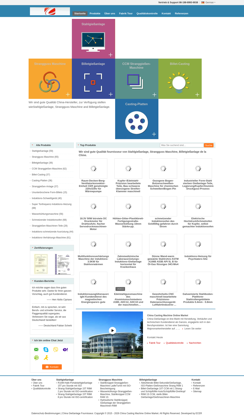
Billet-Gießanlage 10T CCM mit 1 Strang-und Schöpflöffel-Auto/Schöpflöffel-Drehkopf (163, 390)
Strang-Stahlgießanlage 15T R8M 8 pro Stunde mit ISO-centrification (75, 395)
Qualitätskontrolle (147, 13)
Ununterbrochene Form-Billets (47, 192)
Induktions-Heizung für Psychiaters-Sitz (198, 257)
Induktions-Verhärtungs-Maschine (49, 237)
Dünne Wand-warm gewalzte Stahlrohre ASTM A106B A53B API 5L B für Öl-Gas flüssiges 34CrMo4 (163, 260)
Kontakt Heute (155, 337)
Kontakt (166, 13)
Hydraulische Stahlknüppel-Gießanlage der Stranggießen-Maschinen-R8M (115, 403)
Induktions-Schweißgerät (44, 198)
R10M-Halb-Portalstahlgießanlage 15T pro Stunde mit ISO (75, 384)
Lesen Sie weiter (192, 328)
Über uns (109, 13)
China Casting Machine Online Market (167, 315)
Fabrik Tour (126, 13)
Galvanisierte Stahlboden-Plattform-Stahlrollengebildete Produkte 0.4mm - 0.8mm (198, 298)
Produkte (95, 13)
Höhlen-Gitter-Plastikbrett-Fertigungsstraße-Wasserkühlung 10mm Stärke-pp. (128, 222)
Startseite (80, 13)
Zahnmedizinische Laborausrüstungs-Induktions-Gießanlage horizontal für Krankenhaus (128, 261)
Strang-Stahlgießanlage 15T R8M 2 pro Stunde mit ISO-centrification (75, 390)
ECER (199, 413)
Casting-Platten (136, 104)
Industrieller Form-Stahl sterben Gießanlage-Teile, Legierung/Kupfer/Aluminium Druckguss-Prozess (198, 184)
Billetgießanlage (93, 63)
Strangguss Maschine (50, 63)
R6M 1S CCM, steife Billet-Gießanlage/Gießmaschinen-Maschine (160, 395)
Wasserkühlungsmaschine (45, 214)
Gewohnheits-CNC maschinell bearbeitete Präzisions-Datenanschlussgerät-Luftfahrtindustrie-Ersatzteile (163, 299)
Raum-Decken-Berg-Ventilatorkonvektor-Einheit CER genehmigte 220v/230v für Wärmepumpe (93, 186)
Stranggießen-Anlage (42, 186)
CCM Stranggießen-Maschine (47, 168)
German (210, 2)
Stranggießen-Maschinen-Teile (47, 225)
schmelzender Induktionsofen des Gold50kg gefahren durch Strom (163, 222)
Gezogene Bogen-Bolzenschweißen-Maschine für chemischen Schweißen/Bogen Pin (163, 184)
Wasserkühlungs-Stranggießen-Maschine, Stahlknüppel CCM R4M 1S (116, 394)
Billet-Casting (179, 63)
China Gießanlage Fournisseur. (78, 413)
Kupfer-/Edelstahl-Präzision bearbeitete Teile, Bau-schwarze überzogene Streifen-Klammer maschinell (128, 186)
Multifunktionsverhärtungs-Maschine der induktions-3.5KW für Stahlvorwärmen (93, 260)
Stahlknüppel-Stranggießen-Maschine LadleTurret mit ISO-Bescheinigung (115, 386)
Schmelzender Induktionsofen (47, 220)
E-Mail (196, 388)
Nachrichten (195, 343)
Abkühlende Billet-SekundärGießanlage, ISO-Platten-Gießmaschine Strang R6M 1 (162, 384)
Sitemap (197, 391)
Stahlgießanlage (93, 24)
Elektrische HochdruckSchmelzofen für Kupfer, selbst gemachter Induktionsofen (198, 222)
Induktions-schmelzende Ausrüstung (50, 231)
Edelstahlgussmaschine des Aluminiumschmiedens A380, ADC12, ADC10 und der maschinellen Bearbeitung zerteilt (128, 299)
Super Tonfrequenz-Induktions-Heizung (51, 204)
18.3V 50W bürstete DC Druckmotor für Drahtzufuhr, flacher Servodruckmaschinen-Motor (93, 224)
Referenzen (181, 13)
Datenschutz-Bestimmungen (45, 413)
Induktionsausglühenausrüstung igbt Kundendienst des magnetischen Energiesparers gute (93, 298)
